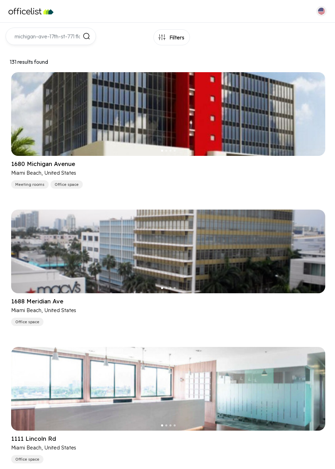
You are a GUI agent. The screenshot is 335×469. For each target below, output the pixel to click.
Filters (176, 37)
